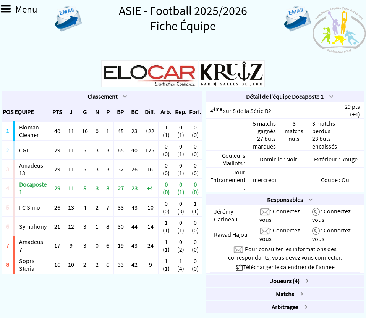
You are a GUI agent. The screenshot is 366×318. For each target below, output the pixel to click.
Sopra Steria (27, 264)
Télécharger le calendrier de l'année (285, 267)
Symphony (33, 226)
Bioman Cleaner (29, 131)
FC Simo (29, 207)
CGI (23, 150)
